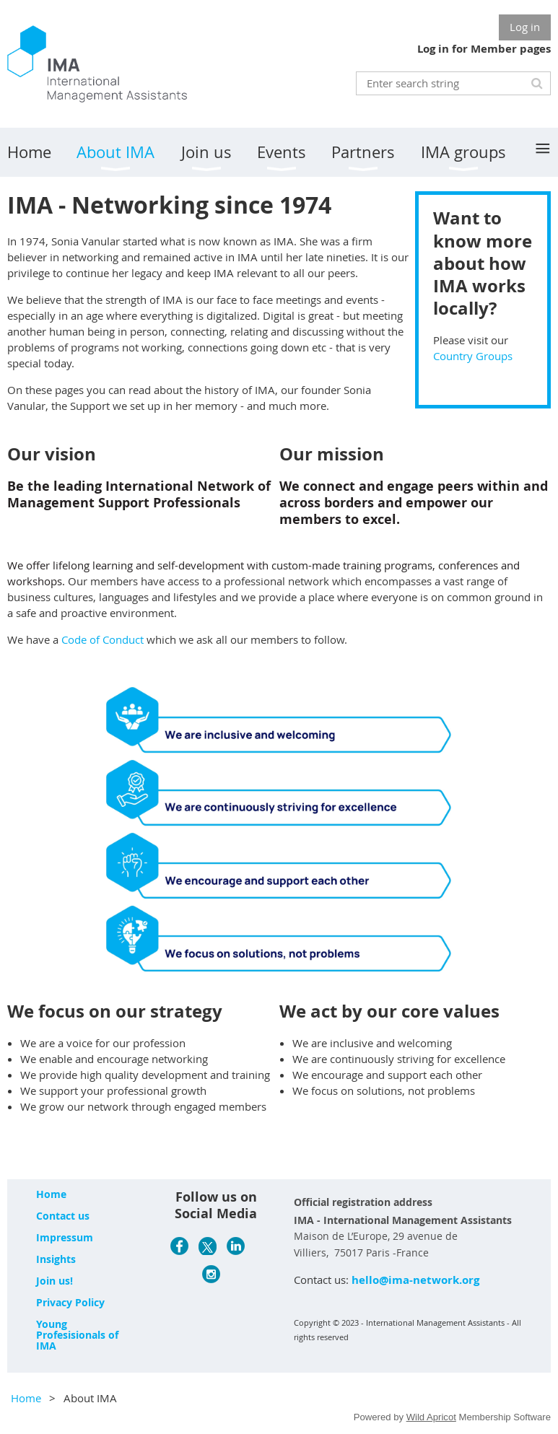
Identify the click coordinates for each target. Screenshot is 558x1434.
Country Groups (473, 356)
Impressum (64, 1237)
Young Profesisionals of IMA (77, 1334)
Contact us (63, 1216)
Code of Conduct (102, 639)
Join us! (54, 1280)
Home (51, 1194)
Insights (56, 1259)
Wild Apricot (431, 1417)
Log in (525, 26)
